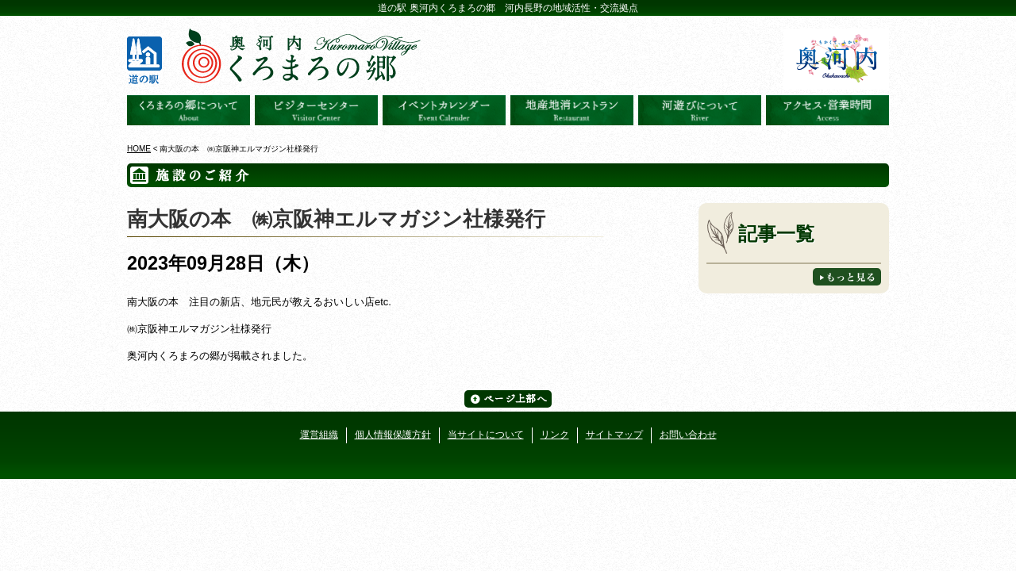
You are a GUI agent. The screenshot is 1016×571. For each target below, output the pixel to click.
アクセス (827, 110)
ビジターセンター (316, 110)
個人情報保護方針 (393, 434)
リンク (555, 434)
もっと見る (847, 277)
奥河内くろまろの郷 (188, 110)
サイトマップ (614, 434)
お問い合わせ (688, 434)
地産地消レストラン (571, 110)
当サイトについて (486, 434)
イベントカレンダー (444, 110)
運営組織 (319, 434)
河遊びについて (699, 110)
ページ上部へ (508, 399)
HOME (139, 148)
